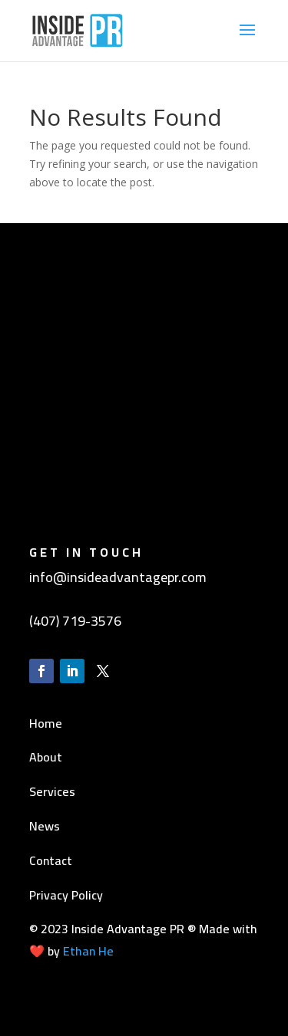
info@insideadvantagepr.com (118, 577)
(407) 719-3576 (75, 620)
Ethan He (88, 950)
